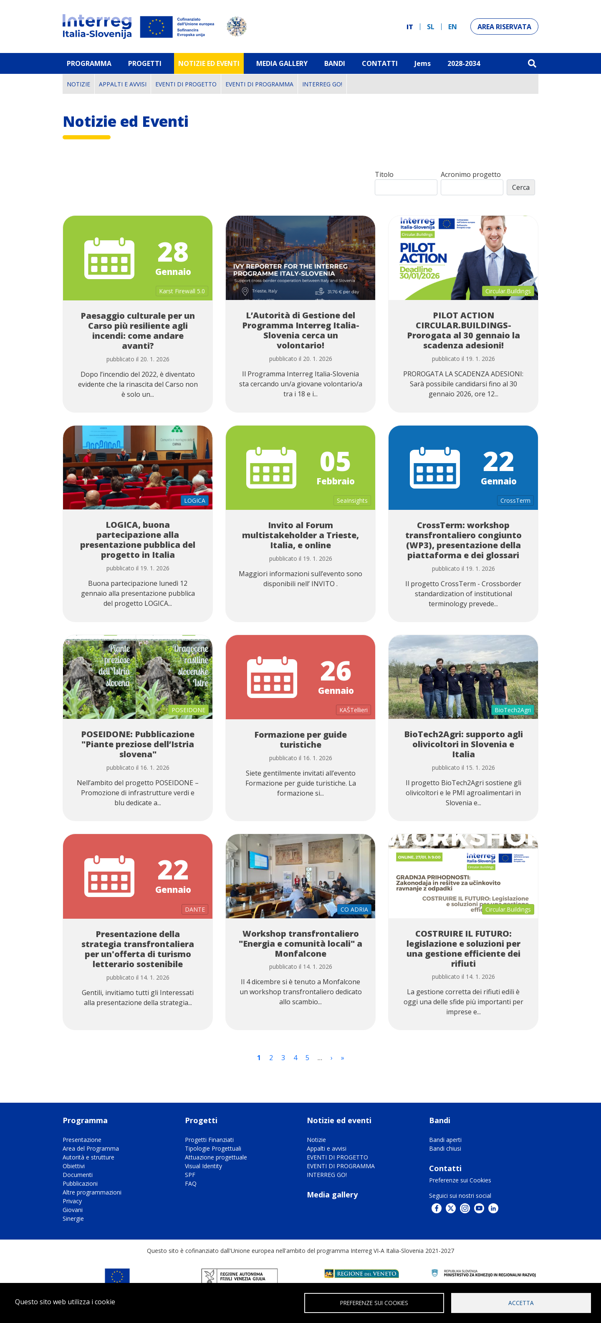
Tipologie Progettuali (213, 1148)
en (452, 26)
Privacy (72, 1201)
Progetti (145, 63)
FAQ (191, 1183)
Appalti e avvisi (122, 84)
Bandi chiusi (445, 1148)
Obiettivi (74, 1166)
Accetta (521, 1302)
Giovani (73, 1210)
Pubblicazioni (80, 1183)
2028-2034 (463, 63)
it (410, 26)
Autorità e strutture (88, 1157)
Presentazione (82, 1140)
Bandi (334, 63)
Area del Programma (91, 1148)
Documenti (78, 1175)
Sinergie (73, 1218)
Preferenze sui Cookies (460, 1180)
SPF (190, 1175)
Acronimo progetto (471, 174)
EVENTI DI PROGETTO (186, 84)
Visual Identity (203, 1166)
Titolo (384, 174)
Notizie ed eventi (209, 63)
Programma (89, 63)
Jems (422, 63)
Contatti (380, 63)
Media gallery (332, 1194)
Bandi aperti (445, 1140)
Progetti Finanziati (209, 1140)
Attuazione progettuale (216, 1157)
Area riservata (504, 26)
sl (430, 26)
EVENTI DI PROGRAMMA (259, 84)
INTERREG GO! (322, 84)
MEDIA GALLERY (282, 63)
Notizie (78, 84)
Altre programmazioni (92, 1192)
